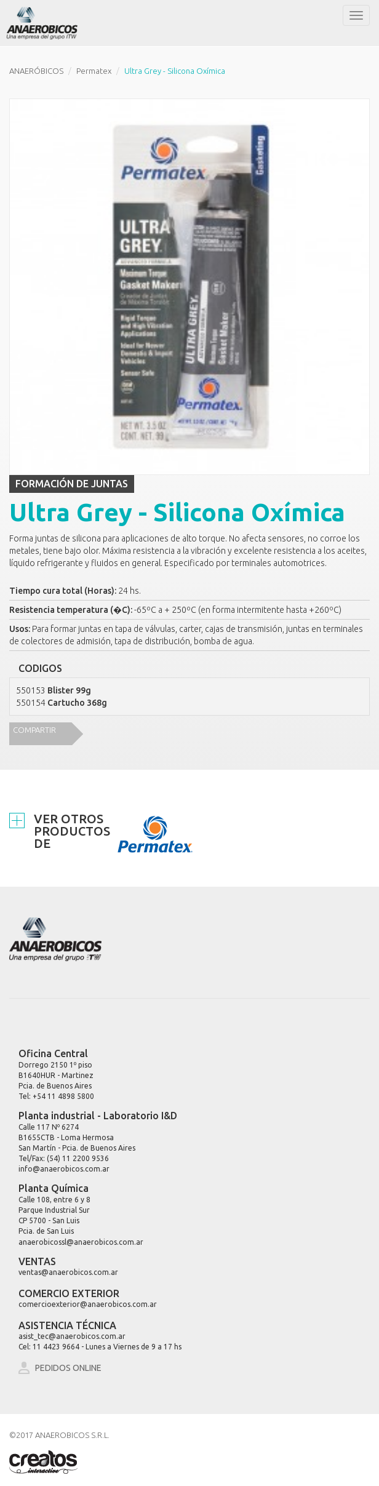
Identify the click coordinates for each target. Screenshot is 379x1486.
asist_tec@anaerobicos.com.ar (72, 1336)
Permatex (93, 70)
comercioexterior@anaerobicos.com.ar (87, 1304)
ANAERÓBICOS (36, 70)
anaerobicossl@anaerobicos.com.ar (80, 1242)
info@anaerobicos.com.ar (64, 1169)
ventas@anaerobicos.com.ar (68, 1272)
